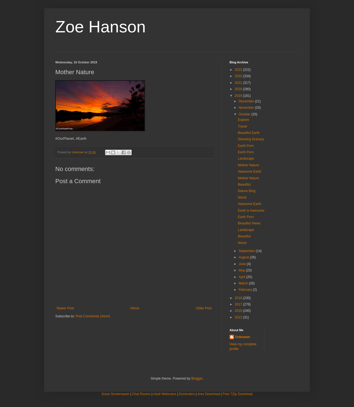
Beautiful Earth (249, 133)
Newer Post (65, 308)
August (244, 257)
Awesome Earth (249, 171)
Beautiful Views (249, 223)
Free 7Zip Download (238, 394)
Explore (243, 120)
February (246, 290)
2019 (239, 96)
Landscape (246, 158)
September (247, 251)
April (242, 277)
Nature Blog (246, 191)
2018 (239, 298)
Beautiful (244, 184)
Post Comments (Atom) (93, 316)
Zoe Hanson (100, 26)
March (244, 283)
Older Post (204, 308)
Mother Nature (248, 165)
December (247, 101)
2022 (239, 76)
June (243, 264)
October (245, 114)
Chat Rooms (141, 394)
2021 (239, 83)
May (242, 270)
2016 (239, 311)
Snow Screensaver (115, 394)
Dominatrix (187, 394)
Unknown (242, 337)
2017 (239, 304)
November (247, 108)
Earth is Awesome (251, 210)
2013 (239, 317)
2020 (239, 89)
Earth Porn (246, 146)
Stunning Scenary (251, 139)
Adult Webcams (164, 394)
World (242, 197)
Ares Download (208, 394)
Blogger (196, 378)
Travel (242, 126)
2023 (239, 70)
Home (135, 308)
